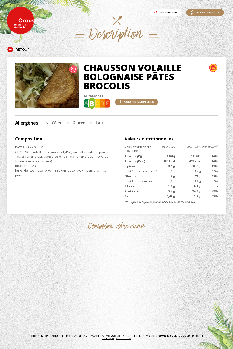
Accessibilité (123, 338)
